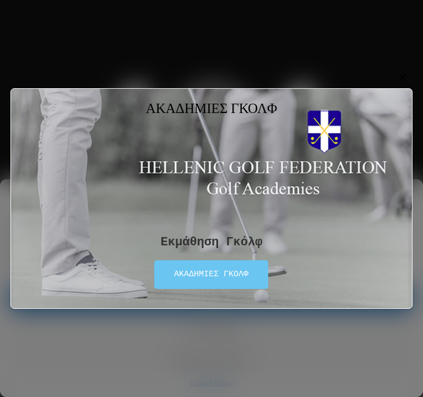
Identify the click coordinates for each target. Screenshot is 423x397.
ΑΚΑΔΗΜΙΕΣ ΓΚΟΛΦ (211, 274)
